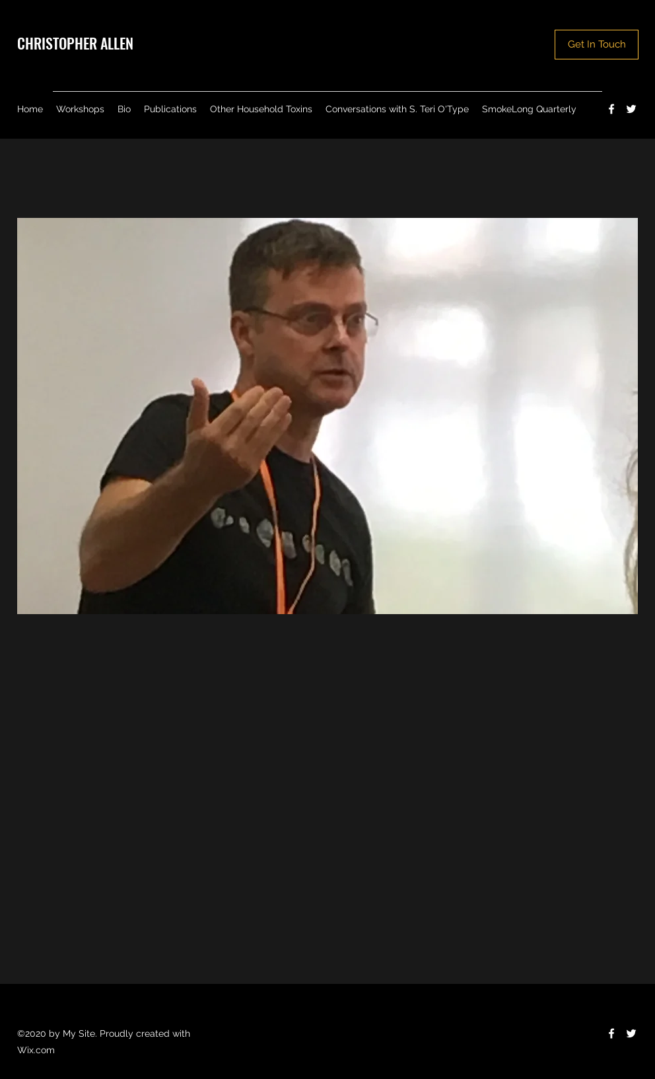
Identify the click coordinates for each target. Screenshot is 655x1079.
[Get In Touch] (596, 44)
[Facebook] (611, 109)
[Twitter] (631, 109)
